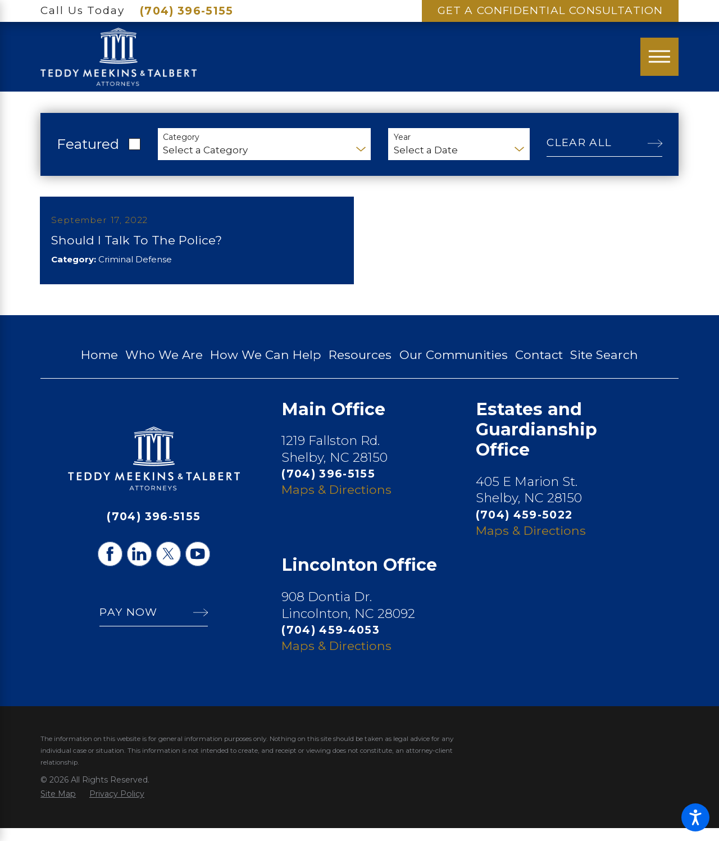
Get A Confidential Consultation (550, 10)
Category (181, 137)
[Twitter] (168, 566)
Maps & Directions (336, 502)
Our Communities (453, 367)
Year (402, 137)
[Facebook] (110, 566)
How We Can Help (265, 367)
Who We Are (164, 367)
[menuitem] (99, 368)
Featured (88, 143)
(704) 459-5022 (524, 527)
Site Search (604, 367)
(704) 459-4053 (330, 642)
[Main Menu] (659, 57)
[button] (695, 817)
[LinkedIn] (139, 566)
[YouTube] (197, 566)
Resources (360, 367)
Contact (539, 367)
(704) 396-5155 (187, 10)
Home (99, 367)
